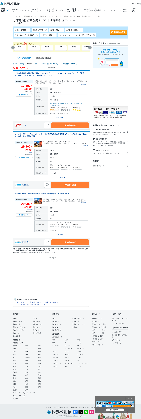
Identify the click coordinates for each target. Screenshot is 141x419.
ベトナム (80, 343)
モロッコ (67, 366)
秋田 (14, 349)
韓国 (53, 340)
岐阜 (39, 366)
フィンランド (56, 363)
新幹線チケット (34, 10)
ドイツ (79, 357)
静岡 (39, 363)
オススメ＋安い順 (18, 64)
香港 (78, 340)
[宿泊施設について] (43, 107)
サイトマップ (90, 407)
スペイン (55, 360)
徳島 (14, 381)
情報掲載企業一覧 (110, 165)
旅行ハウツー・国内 (98, 330)
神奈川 (27, 357)
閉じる (130, 398)
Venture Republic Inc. (72, 416)
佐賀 (26, 384)
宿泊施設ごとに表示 (43, 58)
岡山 (14, 375)
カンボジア (80, 349)
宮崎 (39, 387)
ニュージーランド (83, 363)
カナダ (67, 354)
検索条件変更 (119, 32)
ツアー (9, 10)
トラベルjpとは (116, 343)
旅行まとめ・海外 (97, 339)
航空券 (27, 10)
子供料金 (30, 152)
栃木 (26, 351)
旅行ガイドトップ (97, 345)
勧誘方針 (81, 407)
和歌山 (15, 372)
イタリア (67, 357)
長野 (14, 360)
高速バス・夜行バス (19, 327)
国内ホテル (36, 321)
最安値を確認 (70, 125)
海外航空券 (75, 321)
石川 (14, 363)
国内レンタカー (38, 327)
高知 (39, 381)
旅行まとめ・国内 (97, 336)
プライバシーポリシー (61, 407)
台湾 (66, 340)
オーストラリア (70, 363)
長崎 (39, 384)
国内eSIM (16, 333)
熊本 (26, 387)
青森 (26, 346)
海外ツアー (55, 318)
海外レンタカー (57, 324)
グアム (67, 351)
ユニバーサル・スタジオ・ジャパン (24, 393)
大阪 (39, 369)
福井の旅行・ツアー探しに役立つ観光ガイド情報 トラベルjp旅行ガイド (39, 302)
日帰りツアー (37, 318)
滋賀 (14, 369)
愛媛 (26, 381)
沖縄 (26, 390)
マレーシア (80, 346)
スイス (67, 360)
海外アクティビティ (78, 324)
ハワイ (54, 351)
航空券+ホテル (15, 10)
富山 (39, 360)
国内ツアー (16, 318)
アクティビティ (59, 10)
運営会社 (49, 407)
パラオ (79, 351)
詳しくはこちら (115, 410)
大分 (14, 387)
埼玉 (26, 354)
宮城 (26, 349)
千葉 (39, 354)
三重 (26, 366)
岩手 (39, 346)
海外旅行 (74, 10)
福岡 (14, 384)
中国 (53, 343)
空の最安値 (16, 336)
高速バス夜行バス (50, 10)
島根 (14, 378)
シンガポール (56, 346)
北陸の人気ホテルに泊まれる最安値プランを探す (32, 304)
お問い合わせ (116, 340)
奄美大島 (16, 399)
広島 (39, 375)
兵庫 (39, 372)
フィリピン (68, 346)
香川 (39, 378)
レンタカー (42, 10)
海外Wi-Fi (55, 327)
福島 (14, 351)
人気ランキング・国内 (99, 324)
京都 (26, 369)
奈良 (26, 372)
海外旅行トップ (57, 337)
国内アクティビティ (19, 330)
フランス (55, 357)
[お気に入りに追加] (47, 125)
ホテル (21, 10)
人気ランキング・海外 (99, 327)
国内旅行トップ (18, 343)
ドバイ (79, 366)
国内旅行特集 (37, 333)
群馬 (14, 354)
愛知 (14, 366)
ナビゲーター (96, 342)
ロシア (79, 360)
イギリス (80, 354)
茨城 (39, 351)
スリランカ (68, 349)
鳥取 (26, 375)
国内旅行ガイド (97, 318)
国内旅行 (3, 10)
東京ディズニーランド (20, 396)
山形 (39, 349)
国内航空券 (16, 324)
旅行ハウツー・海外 (98, 333)
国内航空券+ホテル (19, 321)
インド (54, 349)
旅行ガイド (134, 10)
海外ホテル (55, 321)
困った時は (136, 4)
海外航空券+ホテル (78, 318)
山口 (26, 378)
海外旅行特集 (56, 330)
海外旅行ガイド (97, 321)
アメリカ (55, 354)
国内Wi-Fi (36, 330)
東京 (14, 357)
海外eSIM (75, 327)
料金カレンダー (24, 95)
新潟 (26, 360)
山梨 (39, 357)
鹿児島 (15, 390)
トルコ (54, 366)
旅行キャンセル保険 (118, 323)
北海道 (15, 346)
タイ (66, 343)
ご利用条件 (73, 407)
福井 (26, 363)
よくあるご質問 (116, 332)
